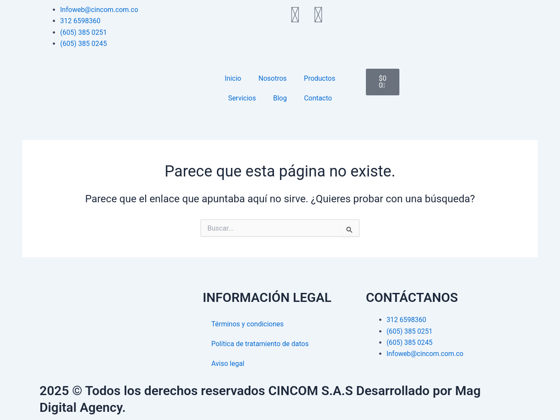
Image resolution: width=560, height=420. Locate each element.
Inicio (233, 78)
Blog (280, 98)
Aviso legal (227, 363)
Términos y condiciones (247, 324)
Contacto (318, 98)
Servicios (242, 98)
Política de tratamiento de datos (260, 344)
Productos (319, 78)
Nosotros (273, 78)
